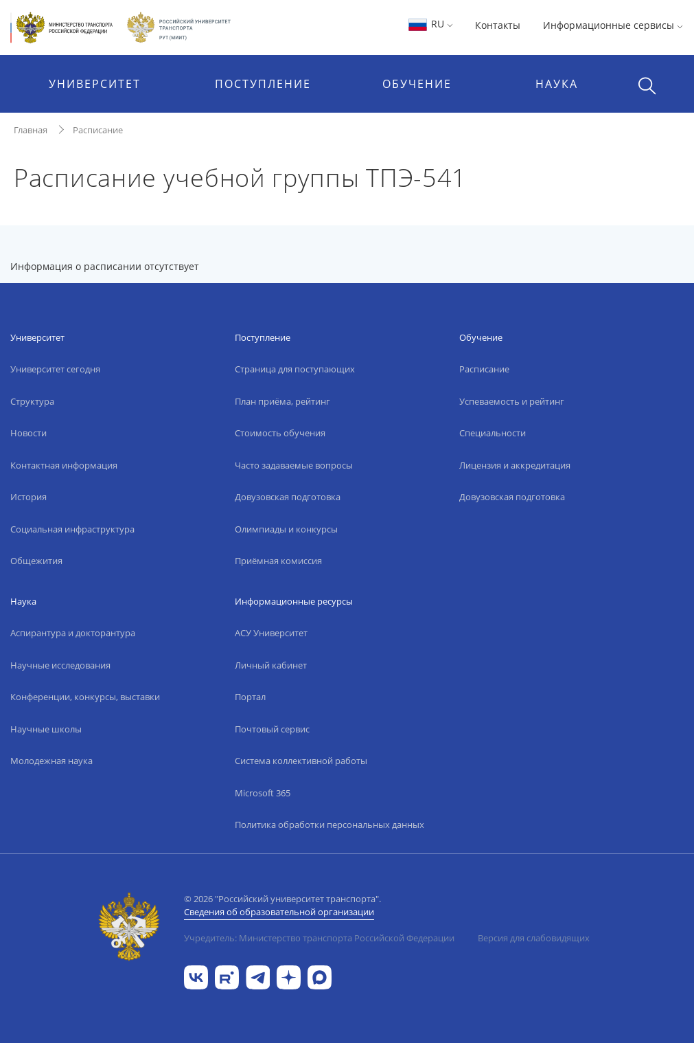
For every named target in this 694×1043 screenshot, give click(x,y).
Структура (32, 401)
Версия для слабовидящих (534, 938)
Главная (30, 130)
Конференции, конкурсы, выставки (85, 697)
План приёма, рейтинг (282, 401)
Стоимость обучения (280, 433)
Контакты (497, 25)
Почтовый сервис (272, 729)
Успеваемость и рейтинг (511, 401)
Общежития (36, 560)
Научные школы (46, 729)
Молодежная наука (51, 760)
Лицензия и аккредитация (514, 465)
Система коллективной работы (301, 760)
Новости (28, 433)
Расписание (98, 130)
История (28, 497)
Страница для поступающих (295, 369)
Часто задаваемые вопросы (294, 465)
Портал (250, 697)
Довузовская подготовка (287, 497)
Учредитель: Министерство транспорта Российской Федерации (319, 938)
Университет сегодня (55, 369)
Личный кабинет (271, 665)
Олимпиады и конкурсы (286, 529)
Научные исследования (60, 665)
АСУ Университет (271, 633)
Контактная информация (63, 465)
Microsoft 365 (262, 793)
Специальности (492, 433)
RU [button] (430, 23)
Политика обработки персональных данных (329, 824)
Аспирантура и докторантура (72, 633)
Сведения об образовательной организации (279, 912)
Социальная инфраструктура (72, 529)
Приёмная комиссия (278, 560)
